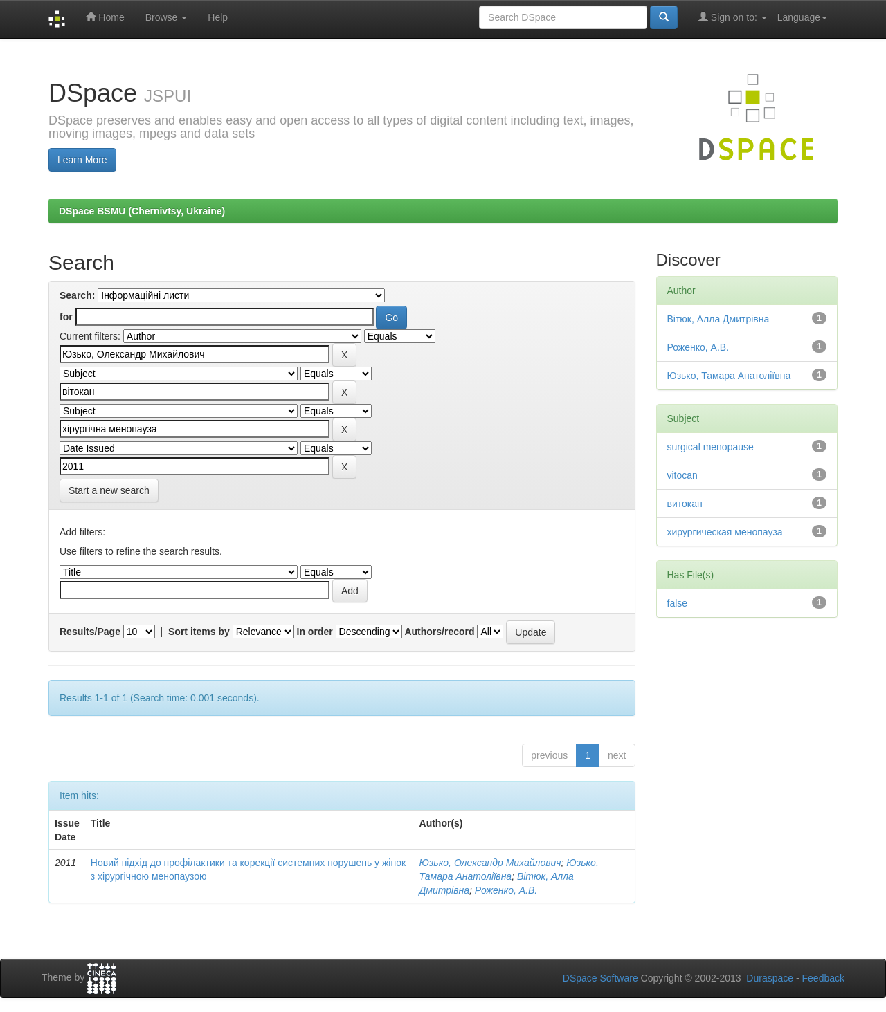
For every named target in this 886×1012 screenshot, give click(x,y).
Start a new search (109, 490)
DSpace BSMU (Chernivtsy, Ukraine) (142, 211)
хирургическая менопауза (725, 531)
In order (315, 631)
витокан (685, 503)
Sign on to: (732, 17)
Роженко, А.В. (506, 890)
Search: (77, 295)
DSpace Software (600, 978)
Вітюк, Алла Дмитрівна (718, 318)
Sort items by (199, 631)
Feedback (823, 978)
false (677, 603)
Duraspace (769, 978)
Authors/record (439, 631)
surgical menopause (710, 446)
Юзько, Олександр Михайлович (490, 862)
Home (105, 17)
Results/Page (90, 631)
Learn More (82, 159)
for (66, 316)
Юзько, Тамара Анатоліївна (729, 375)
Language (802, 17)
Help (218, 17)
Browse (166, 17)
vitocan (682, 475)
